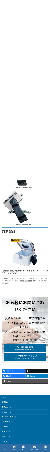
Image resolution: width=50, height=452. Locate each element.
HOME (4, 397)
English (4, 441)
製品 (23, 448)
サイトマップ (7, 431)
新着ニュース (6, 407)
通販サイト (6, 436)
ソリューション (7, 412)
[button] (25, 348)
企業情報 (5, 427)
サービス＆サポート (9, 417)
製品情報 (5, 402)
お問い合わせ (34, 448)
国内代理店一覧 (7, 422)
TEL (45, 448)
